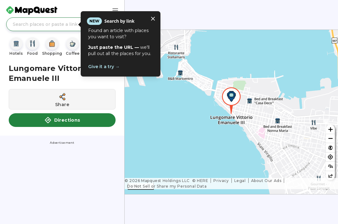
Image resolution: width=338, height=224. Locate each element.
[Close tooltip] (152, 18)
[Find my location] (330, 156)
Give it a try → (104, 66)
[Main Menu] (115, 10)
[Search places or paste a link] (62, 24)
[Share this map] (330, 175)
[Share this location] (62, 99)
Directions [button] (62, 120)
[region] (231, 112)
